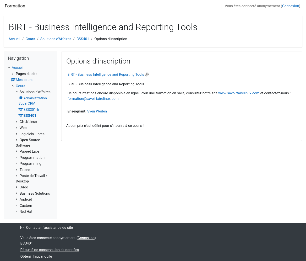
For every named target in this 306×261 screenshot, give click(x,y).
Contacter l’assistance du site (46, 227)
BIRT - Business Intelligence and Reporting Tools (105, 74)
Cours (30, 39)
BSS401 (82, 39)
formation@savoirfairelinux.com (93, 98)
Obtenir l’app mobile (36, 256)
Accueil (14, 39)
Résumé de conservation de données (49, 250)
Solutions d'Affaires (55, 39)
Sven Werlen (97, 111)
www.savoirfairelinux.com (238, 93)
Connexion (290, 6)
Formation (15, 6)
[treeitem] (30, 139)
